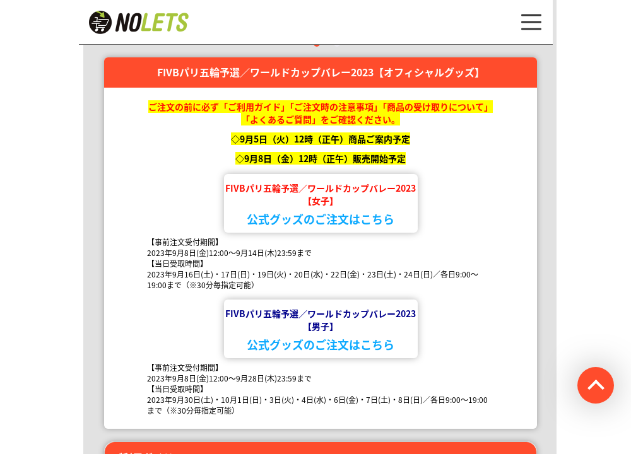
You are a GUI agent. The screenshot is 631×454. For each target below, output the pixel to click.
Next (566, 52)
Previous (74, 52)
